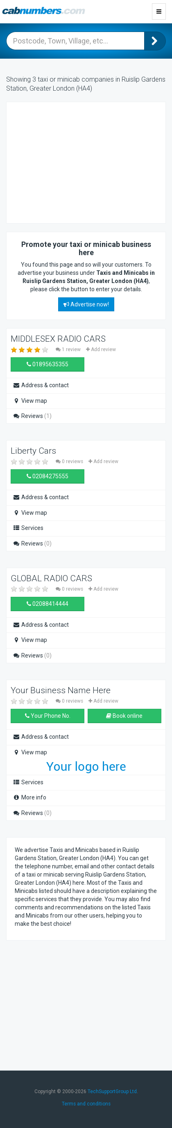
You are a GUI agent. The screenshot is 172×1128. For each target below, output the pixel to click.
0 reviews (70, 461)
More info (29, 797)
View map (30, 400)
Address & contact (41, 385)
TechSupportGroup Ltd (112, 1091)
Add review (101, 349)
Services (28, 528)
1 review (69, 349)
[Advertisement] (80, 161)
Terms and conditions (86, 1104)
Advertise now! (86, 304)
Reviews (32, 416)
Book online (124, 715)
